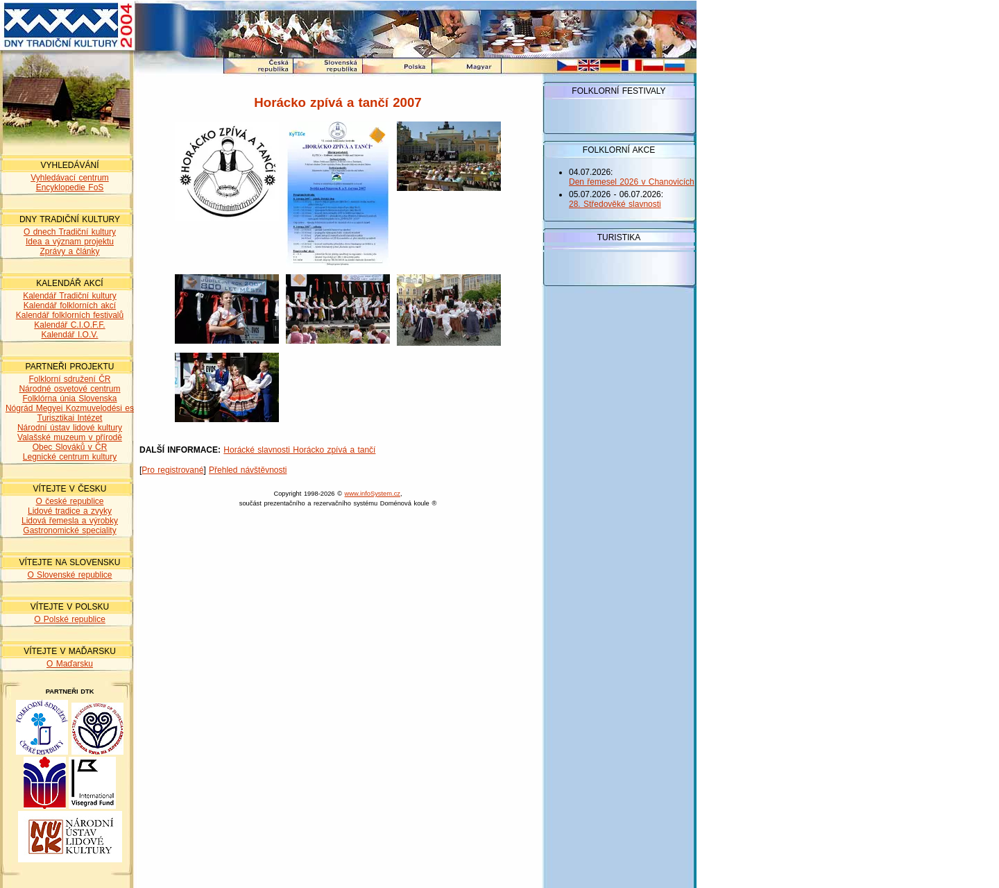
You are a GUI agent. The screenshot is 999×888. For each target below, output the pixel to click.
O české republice (69, 501)
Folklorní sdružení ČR (69, 379)
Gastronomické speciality (69, 530)
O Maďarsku (69, 664)
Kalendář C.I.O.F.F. (69, 325)
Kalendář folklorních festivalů (69, 315)
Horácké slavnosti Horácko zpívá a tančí (299, 450)
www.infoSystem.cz (372, 493)
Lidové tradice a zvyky (70, 511)
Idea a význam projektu (70, 241)
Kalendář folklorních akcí (70, 305)
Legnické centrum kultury (70, 457)
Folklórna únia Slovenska (69, 398)
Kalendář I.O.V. (70, 335)
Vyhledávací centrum (70, 178)
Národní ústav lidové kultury (69, 428)
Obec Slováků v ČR (70, 447)
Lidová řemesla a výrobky (70, 521)
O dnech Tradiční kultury (70, 232)
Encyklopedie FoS (70, 187)
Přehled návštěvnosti (248, 470)
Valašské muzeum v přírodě (69, 437)
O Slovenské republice (69, 575)
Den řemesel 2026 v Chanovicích (631, 182)
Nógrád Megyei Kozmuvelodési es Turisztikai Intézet (70, 413)
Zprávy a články (69, 251)
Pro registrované (172, 470)
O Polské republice (69, 619)
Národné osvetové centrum (69, 389)
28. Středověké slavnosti (615, 204)
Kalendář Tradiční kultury (70, 296)
